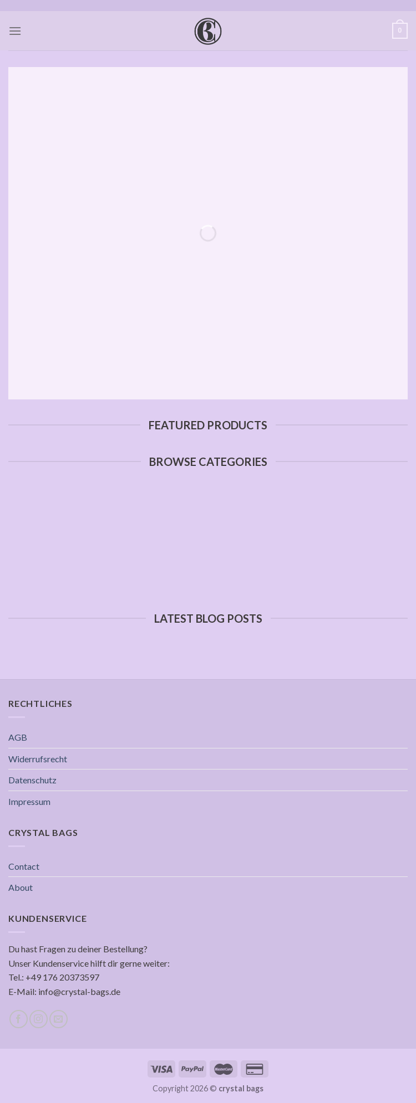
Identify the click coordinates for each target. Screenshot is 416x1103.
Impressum (29, 801)
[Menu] (15, 30)
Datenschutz (32, 779)
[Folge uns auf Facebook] (18, 1019)
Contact (23, 866)
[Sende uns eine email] (58, 1019)
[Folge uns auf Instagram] (38, 1019)
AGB (17, 737)
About (20, 887)
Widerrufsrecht (37, 758)
